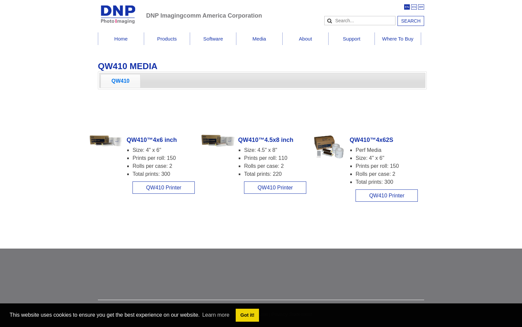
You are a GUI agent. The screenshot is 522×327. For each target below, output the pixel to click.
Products (167, 39)
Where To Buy (397, 39)
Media (259, 39)
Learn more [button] (215, 315)
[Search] (359, 20)
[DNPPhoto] (122, 11)
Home (121, 39)
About (305, 39)
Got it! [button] (247, 315)
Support (352, 39)
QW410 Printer (163, 187)
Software (213, 39)
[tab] (120, 81)
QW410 (121, 81)
